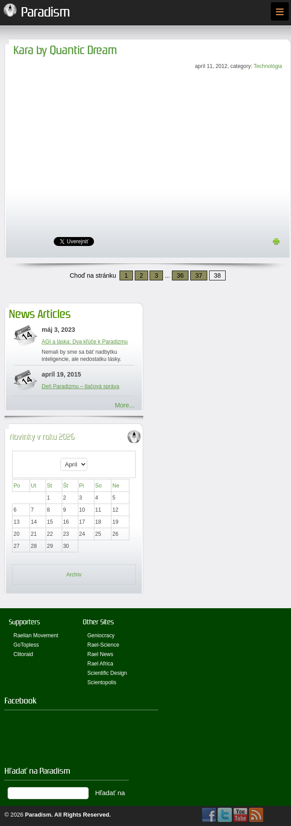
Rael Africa (100, 664)
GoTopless (26, 645)
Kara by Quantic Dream (65, 50)
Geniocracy (101, 635)
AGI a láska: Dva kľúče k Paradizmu (85, 342)
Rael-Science (103, 645)
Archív (73, 575)
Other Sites (98, 622)
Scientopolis (101, 682)
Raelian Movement (35, 635)
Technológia (268, 66)
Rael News (100, 654)
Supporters (24, 622)
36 (180, 275)
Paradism (38, 814)
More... (124, 405)
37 (198, 275)
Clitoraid (23, 654)
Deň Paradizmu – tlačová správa (80, 386)
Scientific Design (107, 673)
